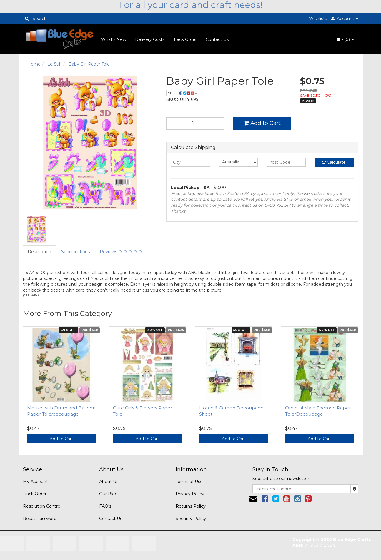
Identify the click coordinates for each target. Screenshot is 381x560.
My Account (35, 481)
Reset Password (39, 518)
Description (39, 251)
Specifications (75, 251)
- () (345, 39)
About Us (108, 481)
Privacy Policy (190, 494)
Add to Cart (262, 123)
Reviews (121, 251)
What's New (113, 39)
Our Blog (108, 494)
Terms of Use (189, 481)
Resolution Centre (41, 506)
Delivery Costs (149, 39)
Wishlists (318, 18)
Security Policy (191, 518)
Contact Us (217, 39)
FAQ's (105, 506)
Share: (182, 93)
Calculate (334, 162)
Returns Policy (191, 506)
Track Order (185, 39)
